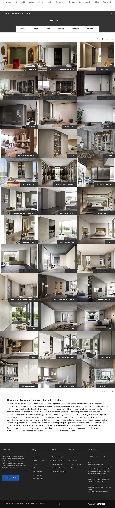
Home (7, 13)
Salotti (35, 468)
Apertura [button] (75, 29)
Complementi (84, 2)
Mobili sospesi (37, 471)
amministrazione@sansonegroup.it (100, 467)
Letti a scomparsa (77, 464)
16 (112, 39)
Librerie (35, 457)
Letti (72, 457)
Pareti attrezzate (38, 460)
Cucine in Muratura (58, 468)
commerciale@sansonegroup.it (98, 469)
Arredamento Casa (17, 13)
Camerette (61, 2)
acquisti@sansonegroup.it (97, 473)
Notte (49, 2)
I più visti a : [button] (90, 29)
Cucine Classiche (57, 460)
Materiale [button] (35, 29)
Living (40, 2)
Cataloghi (20, 2)
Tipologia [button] (61, 29)
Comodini (74, 460)
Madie (35, 464)
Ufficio (96, 2)
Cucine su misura (58, 464)
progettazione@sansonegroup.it (99, 471)
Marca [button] (22, 29)
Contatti (107, 2)
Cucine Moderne (57, 457)
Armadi (27, 13)
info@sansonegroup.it (95, 464)
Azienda (9, 2)
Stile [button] (48, 29)
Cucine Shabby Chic (58, 471)
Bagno (72, 2)
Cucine (31, 2)
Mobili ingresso (38, 478)
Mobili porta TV (38, 475)
